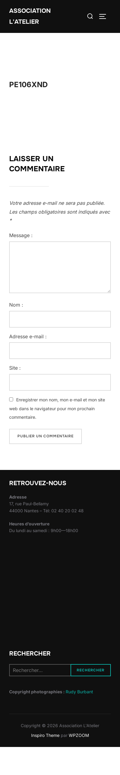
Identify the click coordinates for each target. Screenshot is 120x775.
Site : (15, 368)
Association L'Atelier (30, 16)
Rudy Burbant (79, 691)
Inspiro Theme (45, 735)
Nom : (16, 305)
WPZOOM (79, 735)
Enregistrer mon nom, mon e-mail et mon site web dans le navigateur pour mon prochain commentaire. (57, 408)
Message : (21, 235)
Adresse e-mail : (28, 336)
